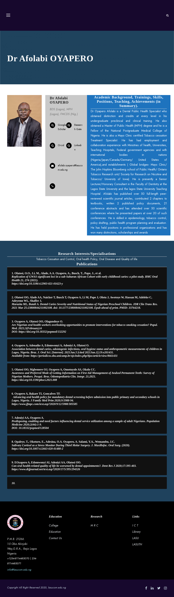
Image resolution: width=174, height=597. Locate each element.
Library (136, 532)
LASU (135, 538)
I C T (135, 525)
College (53, 525)
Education (55, 532)
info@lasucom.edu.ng (19, 570)
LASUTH (137, 544)
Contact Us (55, 538)
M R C (94, 525)
